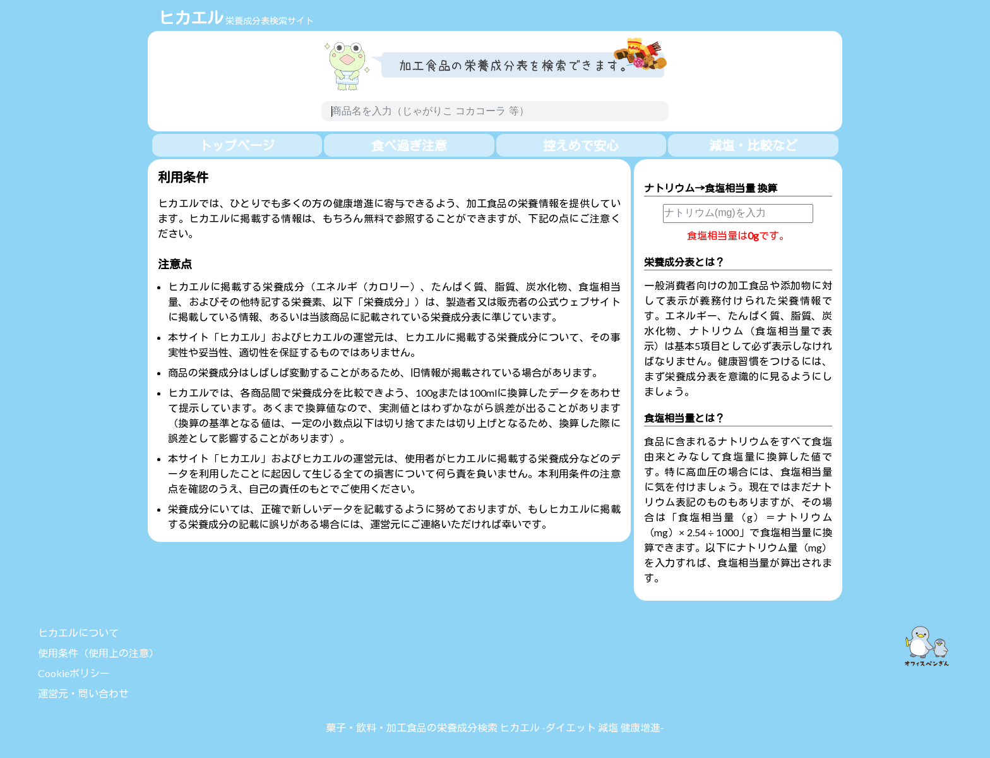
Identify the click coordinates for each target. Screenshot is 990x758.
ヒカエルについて (78, 633)
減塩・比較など (753, 145)
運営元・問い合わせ (83, 693)
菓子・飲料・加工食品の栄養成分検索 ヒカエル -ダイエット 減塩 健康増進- (495, 727)
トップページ (237, 145)
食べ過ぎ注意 (409, 145)
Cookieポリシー (74, 673)
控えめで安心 (581, 145)
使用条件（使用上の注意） (98, 653)
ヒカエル (191, 18)
